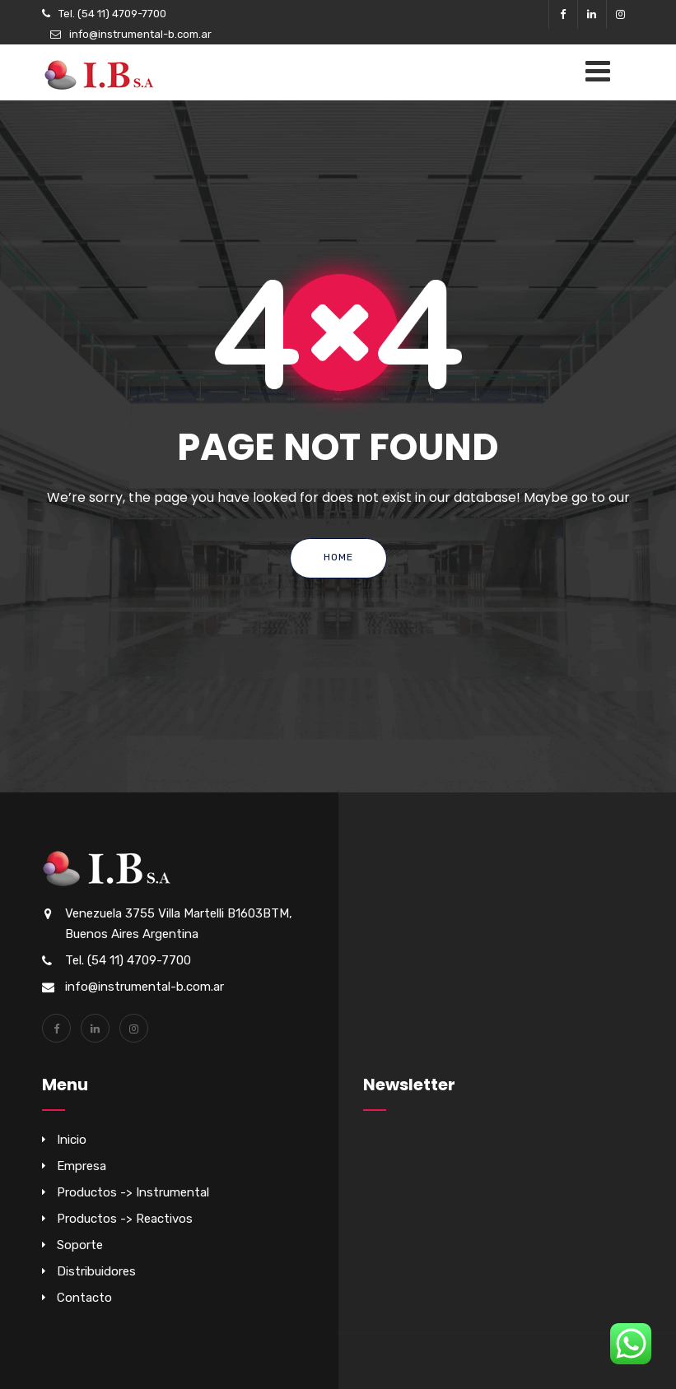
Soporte (80, 1245)
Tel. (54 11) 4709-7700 (112, 13)
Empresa (81, 1166)
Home (338, 557)
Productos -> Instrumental (133, 1192)
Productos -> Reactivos (125, 1218)
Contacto (84, 1297)
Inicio (71, 1139)
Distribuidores (96, 1271)
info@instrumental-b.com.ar (140, 34)
